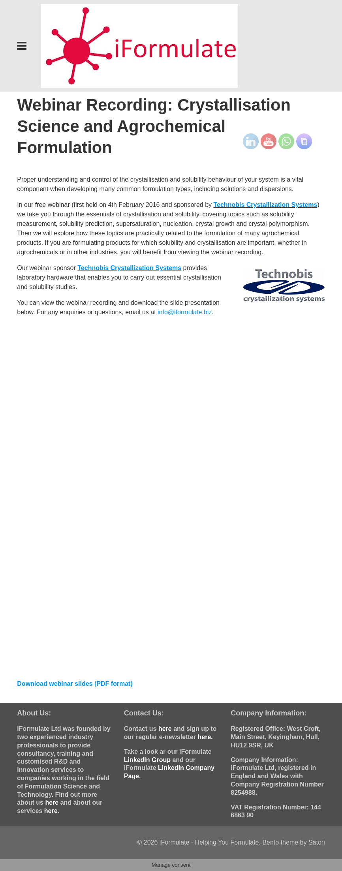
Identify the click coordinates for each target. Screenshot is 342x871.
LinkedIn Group (147, 759)
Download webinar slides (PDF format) (74, 683)
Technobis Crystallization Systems (265, 204)
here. (204, 737)
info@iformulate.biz (185, 312)
